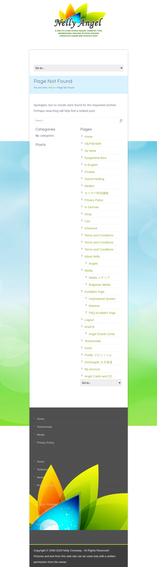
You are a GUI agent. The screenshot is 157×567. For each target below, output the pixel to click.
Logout (89, 320)
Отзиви (90, 172)
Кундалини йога (95, 158)
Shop (88, 214)
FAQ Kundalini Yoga (102, 313)
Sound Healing (94, 179)
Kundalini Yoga (94, 291)
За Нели (90, 150)
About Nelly (92, 256)
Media (89, 270)
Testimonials (93, 341)
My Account (92, 369)
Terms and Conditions (99, 235)
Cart (87, 221)
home (88, 348)
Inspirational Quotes (102, 298)
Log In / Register (47, 504)
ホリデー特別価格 (97, 193)
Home (51, 87)
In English (91, 165)
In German (92, 207)
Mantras (94, 306)
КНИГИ (89, 327)
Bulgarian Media (99, 284)
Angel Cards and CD (98, 376)
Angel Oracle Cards (102, 334)
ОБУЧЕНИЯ (93, 143)
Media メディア (99, 277)
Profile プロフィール (98, 355)
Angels (93, 263)
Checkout (91, 228)
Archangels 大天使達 (98, 362)
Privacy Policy (94, 200)
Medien (89, 186)
